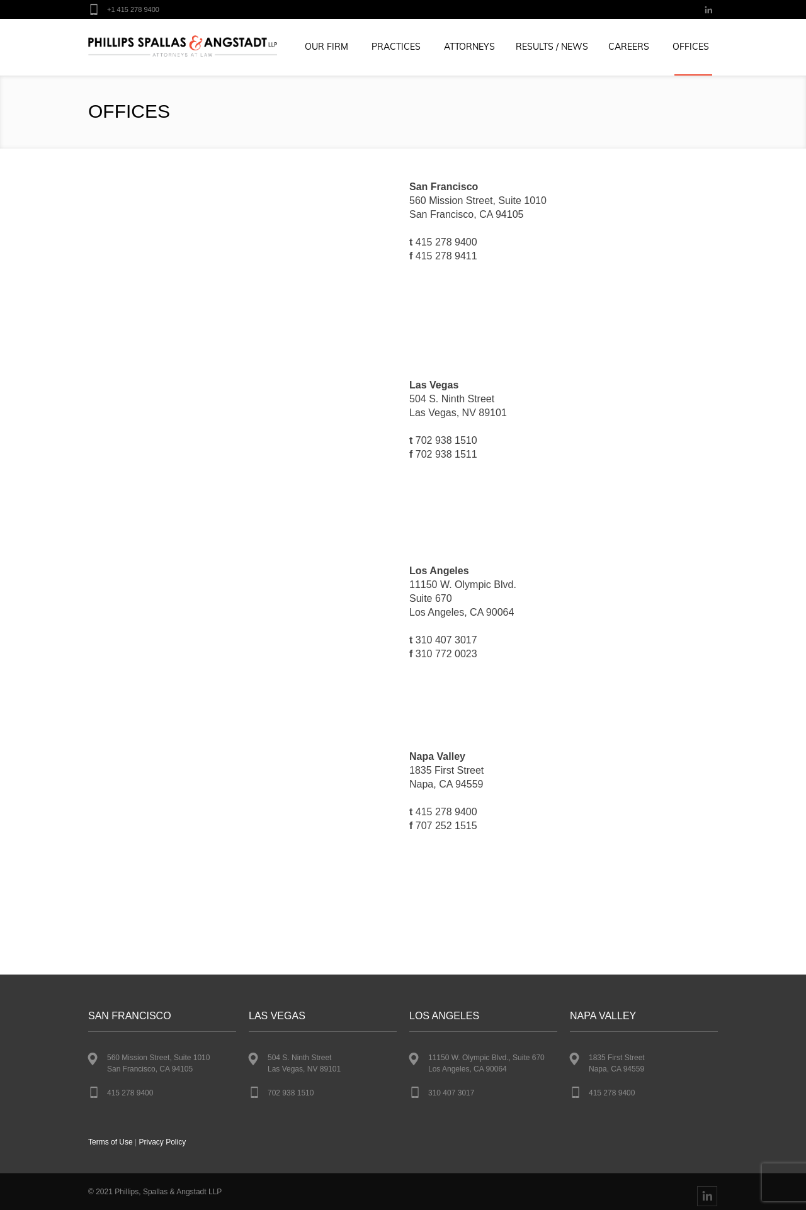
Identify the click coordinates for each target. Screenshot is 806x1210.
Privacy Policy (162, 1142)
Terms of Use (110, 1142)
